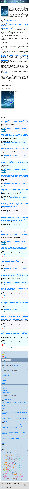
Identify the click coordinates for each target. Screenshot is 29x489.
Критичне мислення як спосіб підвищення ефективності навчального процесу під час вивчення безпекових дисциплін (13, 404)
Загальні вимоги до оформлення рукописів (14, 56)
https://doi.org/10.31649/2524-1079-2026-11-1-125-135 (14, 326)
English (6, 357)
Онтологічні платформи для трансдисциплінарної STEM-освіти (14, 260)
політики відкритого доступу (20, 64)
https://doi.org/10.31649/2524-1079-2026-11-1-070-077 (14, 241)
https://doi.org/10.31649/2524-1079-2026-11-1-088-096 (14, 268)
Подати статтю (6, 360)
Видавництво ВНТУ (6, 375)
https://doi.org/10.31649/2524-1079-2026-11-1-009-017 (14, 142)
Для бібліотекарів (6, 392)
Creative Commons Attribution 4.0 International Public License (14, 59)
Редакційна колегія (5, 50)
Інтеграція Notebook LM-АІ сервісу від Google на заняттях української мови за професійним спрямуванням (14, 177)
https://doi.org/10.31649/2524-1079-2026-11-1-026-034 (14, 169)
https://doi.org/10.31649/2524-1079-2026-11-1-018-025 (14, 155)
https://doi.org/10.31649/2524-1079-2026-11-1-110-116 (14, 295)
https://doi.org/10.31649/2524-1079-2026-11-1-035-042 (14, 183)
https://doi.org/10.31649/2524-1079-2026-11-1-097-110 (14, 282)
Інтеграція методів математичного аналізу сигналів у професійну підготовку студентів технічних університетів (14, 162)
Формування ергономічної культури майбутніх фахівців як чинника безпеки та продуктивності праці (14, 275)
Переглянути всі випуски (7, 347)
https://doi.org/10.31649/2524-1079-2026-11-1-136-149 (14, 343)
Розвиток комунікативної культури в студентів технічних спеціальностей (14, 289)
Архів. (6, 72)
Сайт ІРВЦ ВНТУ (5, 380)
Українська (7, 354)
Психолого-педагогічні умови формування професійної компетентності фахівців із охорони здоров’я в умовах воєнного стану (14, 205)
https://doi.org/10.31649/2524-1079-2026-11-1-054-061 (14, 211)
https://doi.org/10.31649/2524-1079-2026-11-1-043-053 (14, 197)
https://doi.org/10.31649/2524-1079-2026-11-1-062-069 (14, 226)
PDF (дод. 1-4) (14, 367)
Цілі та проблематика (11, 20)
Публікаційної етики (16, 54)
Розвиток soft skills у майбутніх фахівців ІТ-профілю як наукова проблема (14, 149)
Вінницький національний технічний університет (14, 25)
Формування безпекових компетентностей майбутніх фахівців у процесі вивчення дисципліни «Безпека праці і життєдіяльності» (14, 191)
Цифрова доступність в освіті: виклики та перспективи (13, 408)
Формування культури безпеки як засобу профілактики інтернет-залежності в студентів (14, 248)
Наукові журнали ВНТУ (7, 373)
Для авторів (4, 390)
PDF (4, 130)
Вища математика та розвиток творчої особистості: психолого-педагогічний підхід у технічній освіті (14, 136)
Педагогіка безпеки (7, 28)
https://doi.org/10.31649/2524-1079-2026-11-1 (11, 109)
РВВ (3, 487)
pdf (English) (6, 328)
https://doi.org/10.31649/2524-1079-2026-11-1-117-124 (14, 309)
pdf (4, 243)
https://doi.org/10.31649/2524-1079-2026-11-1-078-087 (14, 254)
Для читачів (4, 388)
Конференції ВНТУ (6, 378)
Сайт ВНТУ (4, 383)
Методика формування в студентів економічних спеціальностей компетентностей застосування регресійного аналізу (14, 302)
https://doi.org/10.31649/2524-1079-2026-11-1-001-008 (14, 128)
